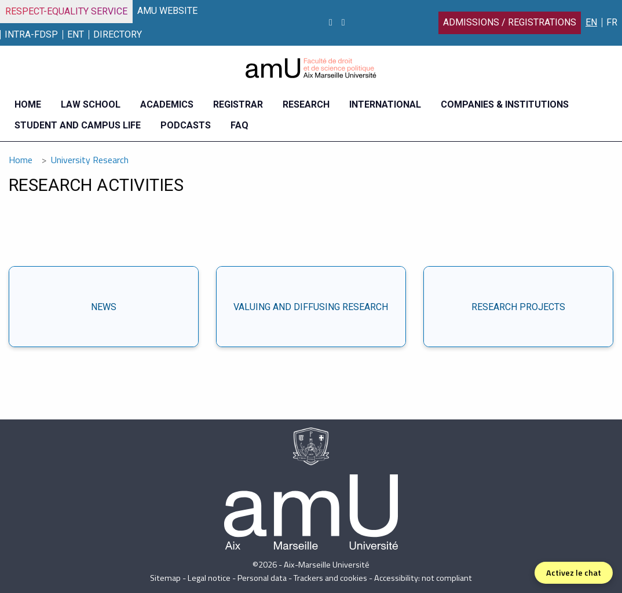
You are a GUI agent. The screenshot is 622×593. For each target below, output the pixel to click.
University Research (90, 160)
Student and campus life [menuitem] (77, 125)
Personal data (262, 578)
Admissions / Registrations (509, 22)
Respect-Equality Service (66, 11)
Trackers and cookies (330, 578)
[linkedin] (343, 23)
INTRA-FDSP (31, 34)
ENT (75, 34)
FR (611, 22)
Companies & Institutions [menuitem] (505, 104)
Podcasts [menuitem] (185, 125)
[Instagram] (330, 23)
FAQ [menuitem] (239, 125)
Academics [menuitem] (166, 104)
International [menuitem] (385, 104)
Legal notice (209, 578)
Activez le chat (573, 572)
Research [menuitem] (306, 104)
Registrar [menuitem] (238, 104)
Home (20, 160)
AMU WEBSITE (167, 10)
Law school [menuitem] (90, 104)
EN (591, 22)
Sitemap (165, 578)
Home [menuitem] (27, 104)
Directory (117, 34)
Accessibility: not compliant (423, 578)
